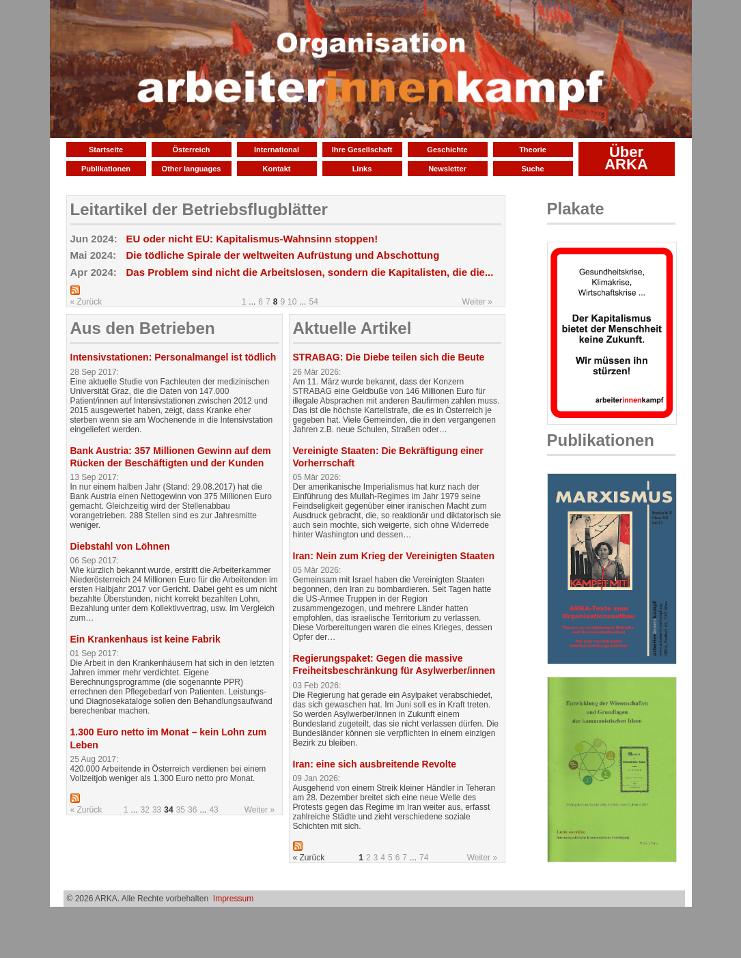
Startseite (106, 149)
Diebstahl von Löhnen (120, 546)
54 (313, 302)
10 (292, 302)
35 (180, 810)
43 (213, 810)
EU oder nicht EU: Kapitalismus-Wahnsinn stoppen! (252, 238)
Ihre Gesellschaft (362, 149)
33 (156, 810)
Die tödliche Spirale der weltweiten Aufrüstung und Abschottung (283, 255)
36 (192, 810)
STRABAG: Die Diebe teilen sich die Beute (389, 357)
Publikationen (105, 169)
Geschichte (447, 149)
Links (362, 169)
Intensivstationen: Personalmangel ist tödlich (173, 357)
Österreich (191, 149)
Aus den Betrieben (142, 328)
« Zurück (86, 302)
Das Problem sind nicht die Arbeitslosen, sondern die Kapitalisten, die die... (310, 272)
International (276, 149)
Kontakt (277, 169)
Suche (532, 169)
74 (423, 857)
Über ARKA (626, 158)
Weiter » (477, 302)
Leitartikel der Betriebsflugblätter (199, 209)
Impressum (233, 898)
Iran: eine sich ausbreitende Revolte (375, 764)
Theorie (532, 149)
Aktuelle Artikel (352, 328)
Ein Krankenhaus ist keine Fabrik (145, 639)
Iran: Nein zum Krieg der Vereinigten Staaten (394, 555)
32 (145, 810)
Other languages (191, 169)
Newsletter (447, 169)
